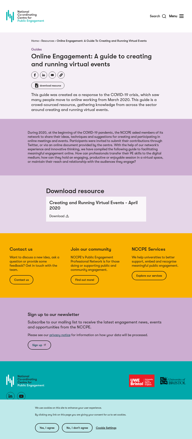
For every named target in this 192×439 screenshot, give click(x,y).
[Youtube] (21, 396)
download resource (50, 85)
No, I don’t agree (77, 427)
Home (35, 40)
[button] (61, 75)
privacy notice (59, 335)
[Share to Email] (52, 75)
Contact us (21, 279)
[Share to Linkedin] (43, 75)
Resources (47, 40)
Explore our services (149, 275)
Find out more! (84, 279)
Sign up (39, 345)
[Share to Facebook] (34, 75)
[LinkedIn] (10, 396)
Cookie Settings (106, 427)
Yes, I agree (47, 427)
